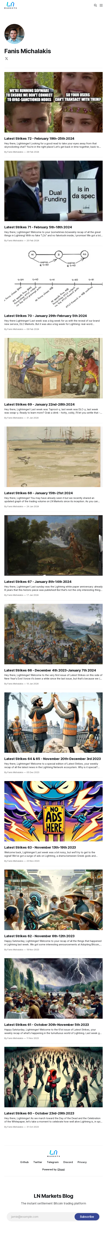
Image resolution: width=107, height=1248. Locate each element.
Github (24, 1162)
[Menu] (101, 5)
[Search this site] (95, 5)
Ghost (61, 1169)
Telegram (53, 1162)
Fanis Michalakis (27, 51)
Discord (68, 1162)
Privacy (82, 1162)
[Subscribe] (87, 1216)
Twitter (37, 1162)
